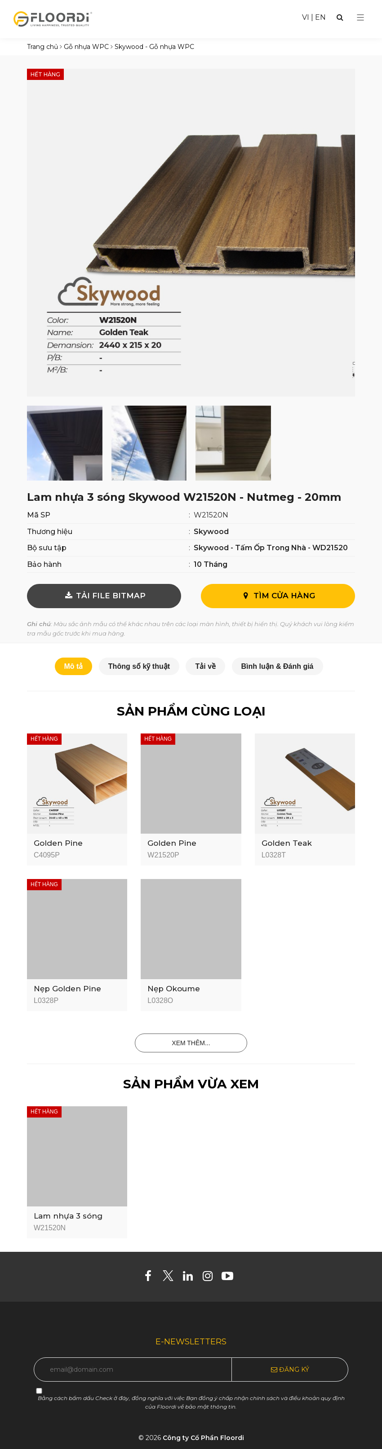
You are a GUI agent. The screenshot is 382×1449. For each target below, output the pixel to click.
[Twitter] (171, 1277)
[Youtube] (231, 1277)
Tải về (205, 666)
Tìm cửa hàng (277, 595)
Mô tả (73, 666)
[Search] (340, 17)
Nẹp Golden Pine (67, 988)
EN (320, 17)
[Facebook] (151, 1277)
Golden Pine (58, 843)
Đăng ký (290, 1369)
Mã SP (38, 515)
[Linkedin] (191, 1277)
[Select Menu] (360, 17)
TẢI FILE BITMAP (104, 595)
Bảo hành (44, 564)
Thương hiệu (49, 531)
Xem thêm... (191, 1043)
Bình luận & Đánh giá (277, 666)
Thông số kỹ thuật (139, 666)
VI (305, 17)
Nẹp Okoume (173, 988)
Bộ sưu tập (47, 547)
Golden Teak (287, 843)
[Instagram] (211, 1277)
